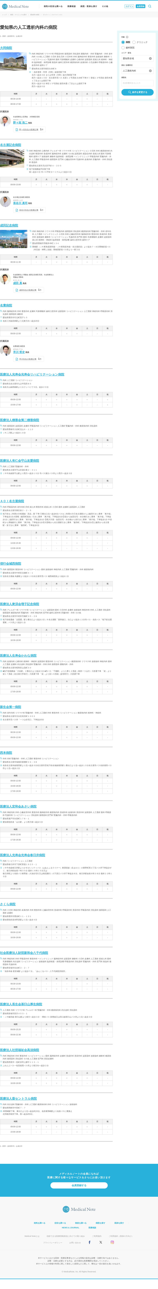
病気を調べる (39, 1223)
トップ (4, 14)
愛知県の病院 (34, 14)
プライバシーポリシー (52, 1243)
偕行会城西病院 (10, 563)
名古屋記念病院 (10, 145)
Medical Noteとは (32, 1236)
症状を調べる (60, 1223)
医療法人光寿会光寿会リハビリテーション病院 (32, 374)
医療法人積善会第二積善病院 (19, 420)
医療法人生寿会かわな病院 (18, 655)
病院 (128, 42)
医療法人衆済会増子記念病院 (19, 604)
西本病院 (6, 752)
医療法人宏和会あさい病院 (18, 806)
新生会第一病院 (10, 707)
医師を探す (119, 1223)
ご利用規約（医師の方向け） (121, 1236)
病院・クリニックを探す (18, 14)
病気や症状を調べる (53, 6)
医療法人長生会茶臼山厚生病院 (21, 1004)
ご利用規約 (96, 1236)
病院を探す (100, 1223)
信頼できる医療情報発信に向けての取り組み (66, 1236)
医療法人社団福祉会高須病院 (19, 1050)
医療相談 (71, 6)
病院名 (123, 77)
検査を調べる (81, 1223)
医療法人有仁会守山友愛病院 (19, 460)
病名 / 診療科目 (127, 65)
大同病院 (6, 48)
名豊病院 (6, 305)
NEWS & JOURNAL (70, 1228)
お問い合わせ (75, 1243)
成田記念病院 (9, 225)
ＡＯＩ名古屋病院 (12, 501)
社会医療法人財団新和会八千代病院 (24, 953)
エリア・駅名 (126, 53)
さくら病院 (7, 904)
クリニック (142, 42)
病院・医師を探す (88, 6)
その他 (105, 6)
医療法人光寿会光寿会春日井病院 (22, 855)
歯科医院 (130, 48)
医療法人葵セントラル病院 (18, 1098)
